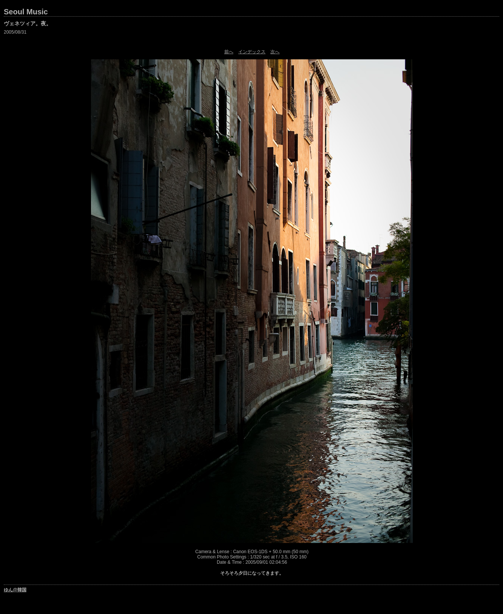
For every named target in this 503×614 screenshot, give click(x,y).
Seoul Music (26, 12)
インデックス (251, 51)
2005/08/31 (15, 32)
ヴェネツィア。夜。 (27, 23)
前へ (228, 51)
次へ (274, 51)
